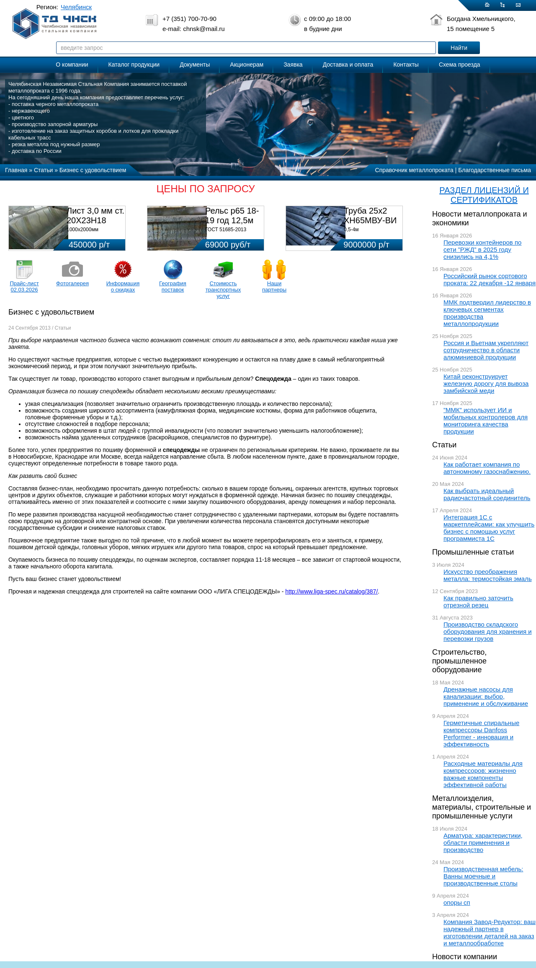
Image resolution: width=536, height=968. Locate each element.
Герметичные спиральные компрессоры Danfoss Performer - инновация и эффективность (481, 733)
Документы (195, 64)
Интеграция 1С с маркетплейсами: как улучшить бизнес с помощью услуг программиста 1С (488, 528)
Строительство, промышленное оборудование (459, 661)
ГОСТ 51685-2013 (225, 229)
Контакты (405, 64)
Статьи (444, 445)
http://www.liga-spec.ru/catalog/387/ (331, 591)
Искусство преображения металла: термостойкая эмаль (487, 575)
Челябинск (76, 6)
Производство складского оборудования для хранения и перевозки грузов (487, 631)
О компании (72, 64)
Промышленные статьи (473, 552)
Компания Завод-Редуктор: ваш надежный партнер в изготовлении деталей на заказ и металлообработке (489, 932)
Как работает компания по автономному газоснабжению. (487, 468)
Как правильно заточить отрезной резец (478, 601)
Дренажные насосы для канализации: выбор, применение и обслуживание (485, 696)
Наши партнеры (274, 286)
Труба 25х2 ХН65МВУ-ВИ (370, 215)
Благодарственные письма (494, 170)
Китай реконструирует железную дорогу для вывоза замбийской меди (485, 383)
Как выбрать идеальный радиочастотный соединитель (487, 494)
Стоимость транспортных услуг (223, 289)
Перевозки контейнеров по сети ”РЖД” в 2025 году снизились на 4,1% (482, 249)
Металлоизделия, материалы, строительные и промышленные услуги (481, 807)
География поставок (172, 286)
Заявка (292, 64)
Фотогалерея (72, 283)
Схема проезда (459, 64)
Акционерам (246, 64)
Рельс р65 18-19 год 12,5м (232, 215)
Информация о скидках (123, 286)
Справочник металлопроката (414, 170)
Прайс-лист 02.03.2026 (24, 286)
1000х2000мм (82, 229)
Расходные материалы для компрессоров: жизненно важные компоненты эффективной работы (483, 774)
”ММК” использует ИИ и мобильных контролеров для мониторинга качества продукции (485, 420)
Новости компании (464, 957)
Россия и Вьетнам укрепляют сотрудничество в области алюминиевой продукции (485, 350)
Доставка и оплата (348, 64)
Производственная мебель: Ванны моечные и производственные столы (483, 876)
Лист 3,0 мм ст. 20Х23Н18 (95, 215)
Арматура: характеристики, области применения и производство (483, 842)
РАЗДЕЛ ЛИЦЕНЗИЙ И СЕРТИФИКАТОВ (484, 195)
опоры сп (456, 902)
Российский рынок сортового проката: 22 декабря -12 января (489, 279)
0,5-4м (351, 229)
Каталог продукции (134, 64)
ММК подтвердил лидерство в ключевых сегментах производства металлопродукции (487, 313)
